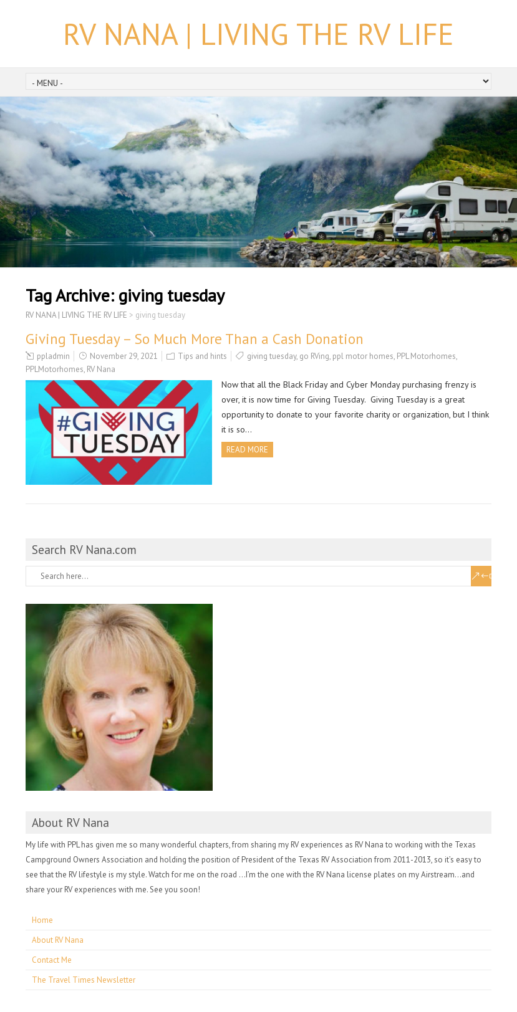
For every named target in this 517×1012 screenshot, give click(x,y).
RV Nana (101, 369)
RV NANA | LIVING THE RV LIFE (258, 33)
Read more (247, 449)
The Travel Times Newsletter (83, 980)
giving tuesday (271, 356)
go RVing (314, 356)
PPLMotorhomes (55, 369)
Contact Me (52, 960)
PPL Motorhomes (426, 356)
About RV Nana (58, 940)
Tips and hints (202, 356)
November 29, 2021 (124, 356)
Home (42, 920)
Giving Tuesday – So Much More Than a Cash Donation (195, 339)
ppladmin (53, 356)
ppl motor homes (363, 356)
